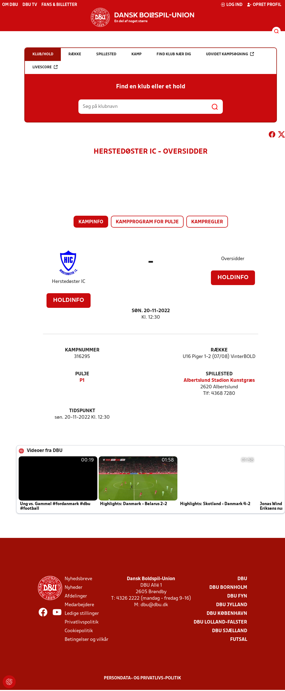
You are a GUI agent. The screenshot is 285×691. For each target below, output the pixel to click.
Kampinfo (90, 222)
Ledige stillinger (82, 613)
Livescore (45, 67)
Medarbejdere (79, 605)
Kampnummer (82, 350)
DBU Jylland (231, 605)
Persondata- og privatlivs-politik (142, 678)
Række (219, 350)
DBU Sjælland (229, 631)
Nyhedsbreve (78, 579)
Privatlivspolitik (81, 622)
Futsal (238, 639)
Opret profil (264, 4)
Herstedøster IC (68, 281)
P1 (82, 380)
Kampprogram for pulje (147, 222)
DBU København (227, 613)
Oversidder (232, 259)
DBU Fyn (237, 596)
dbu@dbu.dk (154, 605)
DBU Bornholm (228, 587)
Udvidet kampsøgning (230, 54)
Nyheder (73, 587)
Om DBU (10, 5)
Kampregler (207, 222)
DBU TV (29, 5)
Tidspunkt (82, 411)
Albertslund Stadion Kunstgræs (219, 380)
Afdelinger (76, 596)
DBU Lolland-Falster (220, 622)
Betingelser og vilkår (86, 639)
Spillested (219, 374)
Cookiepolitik (79, 631)
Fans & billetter (59, 5)
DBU (242, 579)
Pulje (82, 374)
